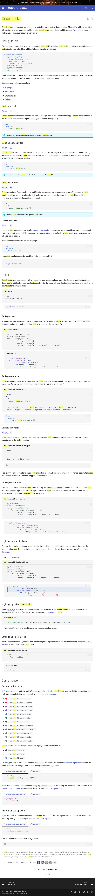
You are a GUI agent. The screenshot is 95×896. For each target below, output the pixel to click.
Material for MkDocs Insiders (18, 893)
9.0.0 (6, 111)
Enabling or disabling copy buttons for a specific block (29, 135)
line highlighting (61, 155)
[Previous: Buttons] (9, 884)
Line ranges (15, 557)
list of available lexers (76, 283)
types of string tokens (72, 763)
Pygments (77, 30)
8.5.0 (6, 432)
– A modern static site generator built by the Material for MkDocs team (47, 2)
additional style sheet (50, 766)
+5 (55, 862)
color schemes (50, 694)
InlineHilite (9, 92)
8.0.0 (6, 188)
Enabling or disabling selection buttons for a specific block (30, 175)
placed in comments (41, 230)
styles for (55, 691)
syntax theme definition (11, 788)
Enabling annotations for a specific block (24, 214)
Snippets (8, 99)
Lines (5, 557)
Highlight (8, 88)
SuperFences (10, 95)
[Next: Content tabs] (83, 884)
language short (54, 612)
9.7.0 (6, 148)
